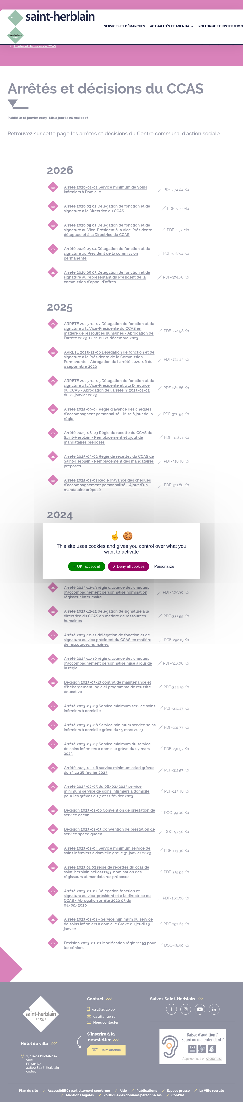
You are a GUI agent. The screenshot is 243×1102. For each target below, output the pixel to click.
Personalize (164, 566)
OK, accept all (87, 566)
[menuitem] (124, 26)
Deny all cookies (129, 566)
